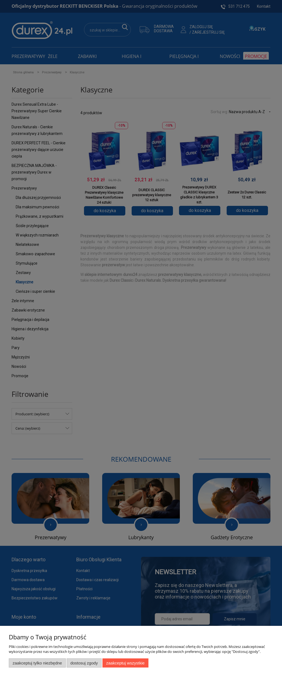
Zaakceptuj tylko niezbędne (37, 663)
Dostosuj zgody (84, 663)
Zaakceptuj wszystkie (125, 663)
